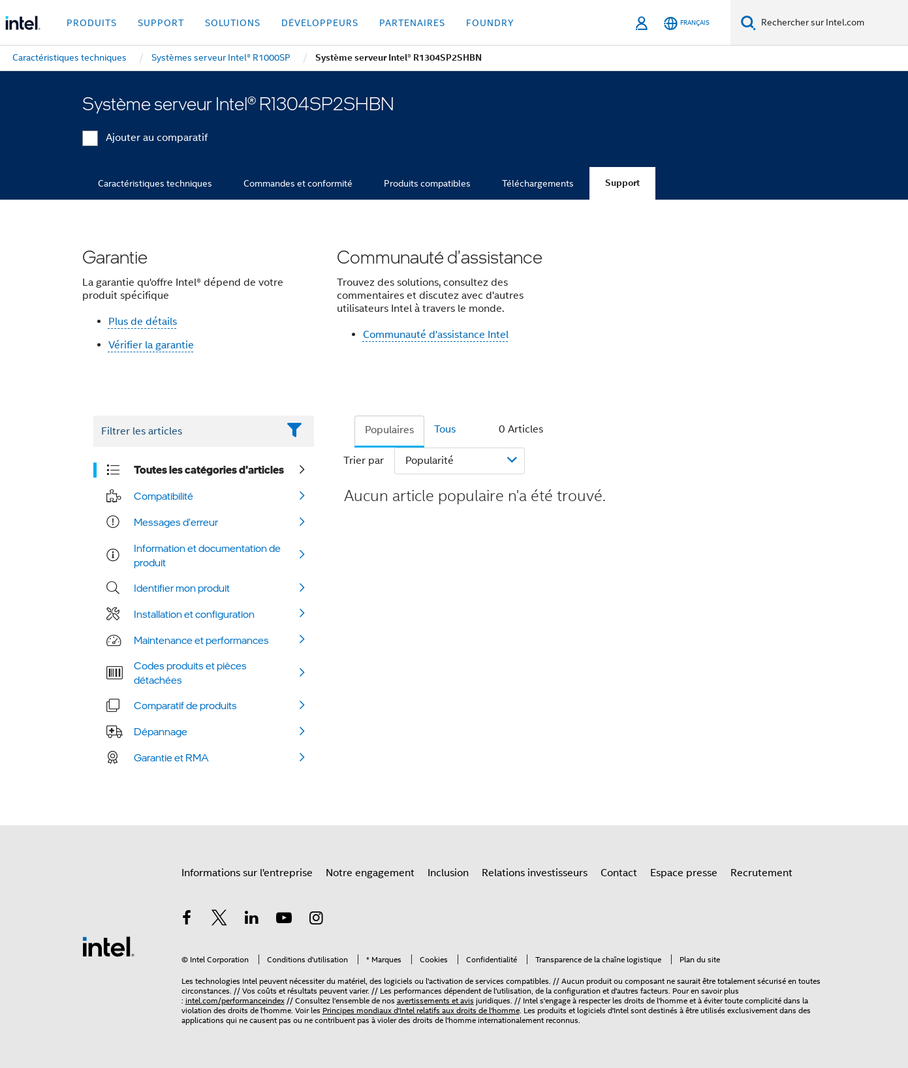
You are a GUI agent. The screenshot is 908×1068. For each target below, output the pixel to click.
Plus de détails (142, 321)
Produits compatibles (427, 183)
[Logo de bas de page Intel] (108, 946)
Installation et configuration (194, 613)
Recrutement (761, 872)
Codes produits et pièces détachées (190, 672)
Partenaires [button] (412, 23)
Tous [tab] (445, 429)
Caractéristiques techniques (155, 183)
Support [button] (161, 23)
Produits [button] (92, 23)
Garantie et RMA (171, 757)
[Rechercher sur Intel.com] (832, 23)
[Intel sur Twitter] (219, 920)
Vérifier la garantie (151, 345)
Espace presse (683, 872)
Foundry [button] (490, 23)
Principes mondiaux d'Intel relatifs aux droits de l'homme (421, 1010)
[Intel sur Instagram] (316, 920)
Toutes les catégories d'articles (209, 469)
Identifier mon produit (182, 587)
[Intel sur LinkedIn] (252, 920)
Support (622, 183)
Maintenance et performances (201, 640)
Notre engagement (370, 872)
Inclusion (448, 872)
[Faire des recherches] (748, 22)
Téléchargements (538, 183)
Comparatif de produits (185, 705)
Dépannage (160, 731)
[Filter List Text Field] (185, 431)
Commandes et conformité (297, 183)
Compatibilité (163, 495)
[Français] (687, 23)
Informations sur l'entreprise (247, 872)
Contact (619, 872)
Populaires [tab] (389, 429)
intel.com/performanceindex (235, 1000)
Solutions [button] (232, 23)
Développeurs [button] (319, 23)
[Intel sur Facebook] (187, 920)
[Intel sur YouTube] (284, 920)
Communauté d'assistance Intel (436, 334)
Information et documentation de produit (207, 555)
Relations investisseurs (534, 872)
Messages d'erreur (176, 521)
